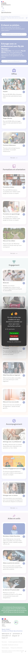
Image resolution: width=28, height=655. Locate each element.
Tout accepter (14, 333)
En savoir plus (11, 329)
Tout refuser (14, 336)
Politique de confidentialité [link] (14, 341)
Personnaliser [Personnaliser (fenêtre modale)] (14, 339)
